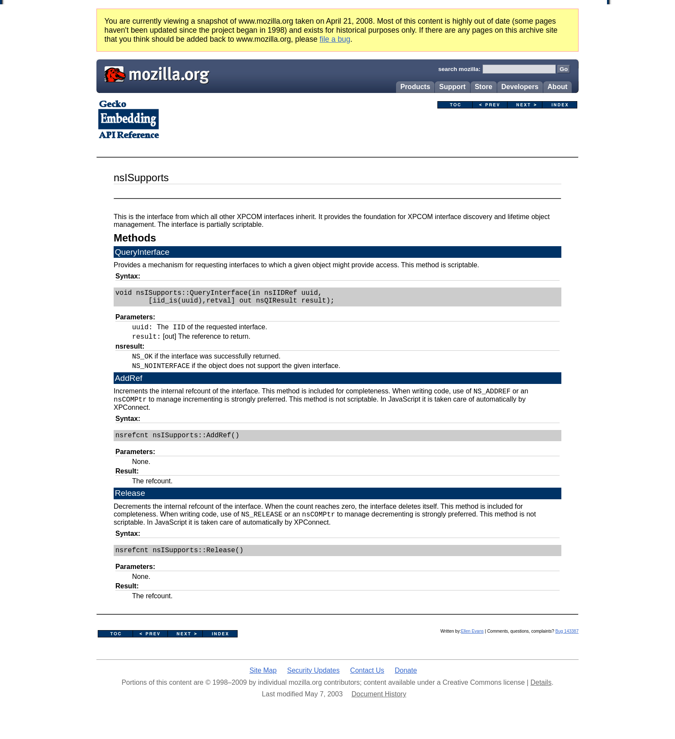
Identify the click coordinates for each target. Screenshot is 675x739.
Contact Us (367, 686)
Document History (378, 710)
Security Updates (313, 686)
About (557, 86)
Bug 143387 (567, 647)
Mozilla (154, 73)
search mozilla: (459, 69)
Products (415, 86)
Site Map (262, 686)
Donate (406, 686)
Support (452, 86)
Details (540, 698)
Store (483, 86)
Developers (520, 86)
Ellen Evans (472, 647)
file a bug (334, 39)
